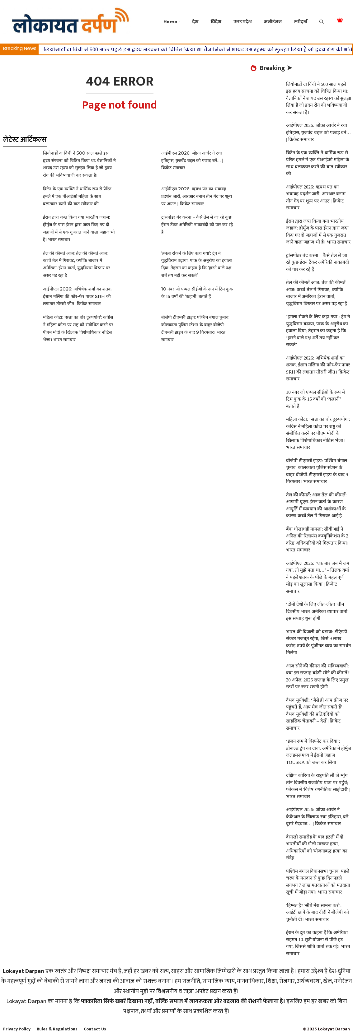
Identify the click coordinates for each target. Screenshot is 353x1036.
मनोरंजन (272, 22)
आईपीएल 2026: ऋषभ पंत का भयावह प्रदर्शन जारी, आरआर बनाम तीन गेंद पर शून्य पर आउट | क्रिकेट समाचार (196, 196)
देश (195, 22)
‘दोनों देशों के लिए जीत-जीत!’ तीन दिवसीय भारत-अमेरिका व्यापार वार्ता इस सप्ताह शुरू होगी (316, 611)
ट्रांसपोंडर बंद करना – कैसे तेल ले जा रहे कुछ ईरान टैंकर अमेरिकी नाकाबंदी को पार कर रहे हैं (197, 224)
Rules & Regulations (57, 1029)
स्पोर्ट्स (300, 22)
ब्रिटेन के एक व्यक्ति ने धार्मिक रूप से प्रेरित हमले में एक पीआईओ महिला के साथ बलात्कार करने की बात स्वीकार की (77, 196)
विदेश (216, 22)
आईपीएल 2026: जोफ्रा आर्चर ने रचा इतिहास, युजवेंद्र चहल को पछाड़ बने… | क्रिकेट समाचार (192, 160)
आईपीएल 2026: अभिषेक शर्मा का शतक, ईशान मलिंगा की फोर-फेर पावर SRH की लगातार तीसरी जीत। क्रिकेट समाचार (77, 296)
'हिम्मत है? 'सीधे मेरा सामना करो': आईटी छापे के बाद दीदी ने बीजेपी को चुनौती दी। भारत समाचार (317, 912)
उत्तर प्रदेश (242, 22)
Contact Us (95, 1029)
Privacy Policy (17, 1029)
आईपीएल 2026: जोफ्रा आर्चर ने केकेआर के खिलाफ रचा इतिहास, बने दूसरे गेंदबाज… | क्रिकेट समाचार (317, 816)
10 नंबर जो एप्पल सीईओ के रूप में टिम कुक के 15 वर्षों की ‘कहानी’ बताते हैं (315, 399)
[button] (321, 22)
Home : (171, 22)
